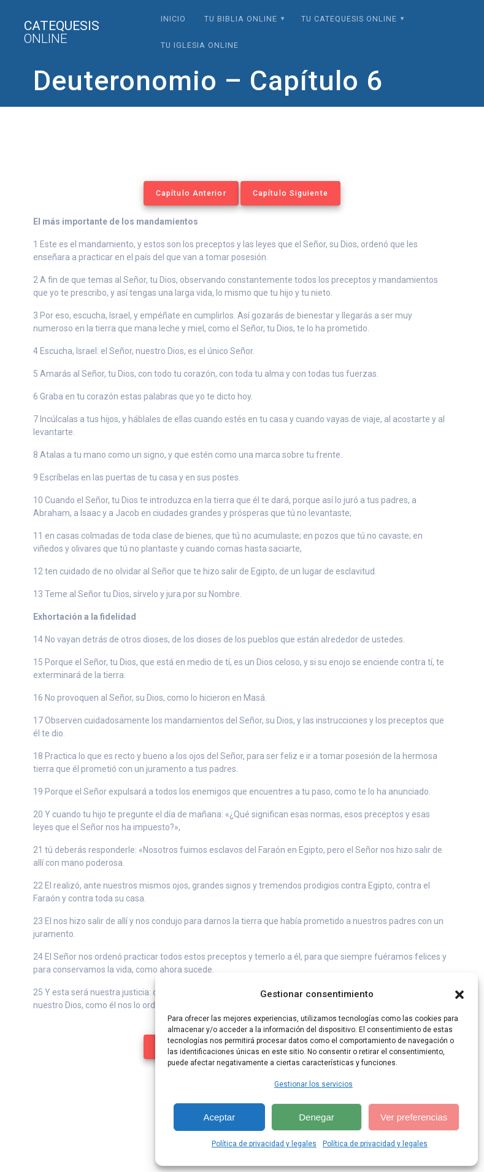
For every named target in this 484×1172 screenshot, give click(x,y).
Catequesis (61, 32)
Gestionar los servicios (313, 1084)
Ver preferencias (413, 1117)
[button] (459, 995)
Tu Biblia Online (240, 18)
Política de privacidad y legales (264, 1143)
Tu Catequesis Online (349, 18)
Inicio (173, 18)
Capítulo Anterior (191, 193)
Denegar (316, 1117)
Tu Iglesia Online (200, 45)
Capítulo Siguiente (290, 193)
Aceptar (219, 1117)
